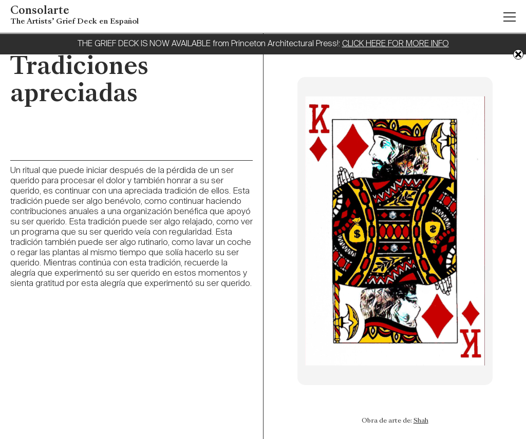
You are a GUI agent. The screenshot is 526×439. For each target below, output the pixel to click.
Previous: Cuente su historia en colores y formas (508, 428)
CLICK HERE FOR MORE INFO (395, 44)
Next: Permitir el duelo (281, 413)
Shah (421, 421)
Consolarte (74, 16)
